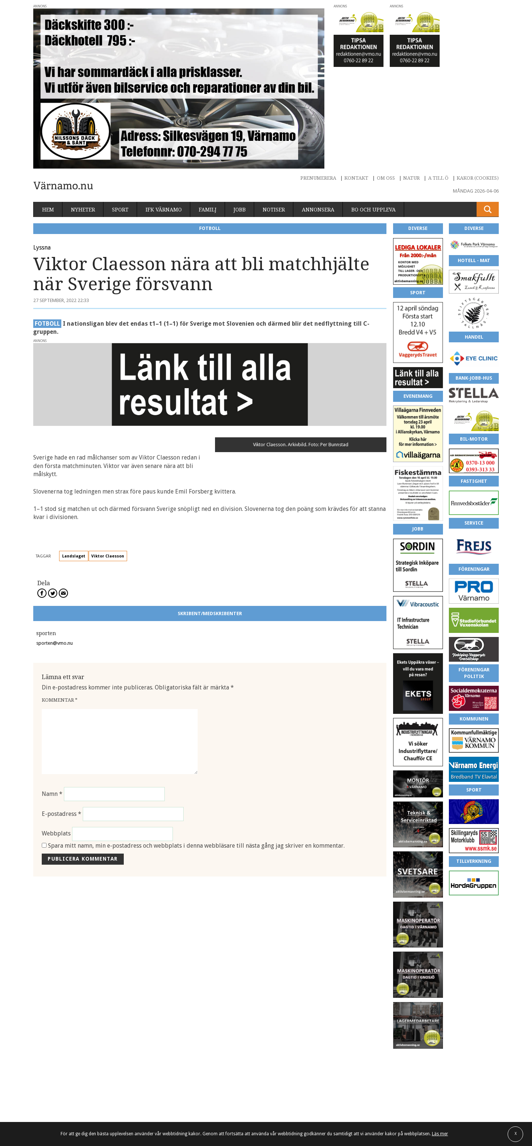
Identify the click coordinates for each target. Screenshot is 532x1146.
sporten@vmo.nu (54, 643)
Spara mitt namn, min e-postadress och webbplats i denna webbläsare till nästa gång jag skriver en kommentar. (196, 845)
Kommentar (60, 700)
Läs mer (440, 1133)
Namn (52, 793)
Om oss (386, 178)
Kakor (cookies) (478, 178)
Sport (120, 210)
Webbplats (56, 833)
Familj (207, 210)
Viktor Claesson (107, 556)
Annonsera (318, 210)
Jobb (239, 210)
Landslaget (73, 556)
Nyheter (83, 210)
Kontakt (356, 178)
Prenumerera (318, 178)
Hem (48, 210)
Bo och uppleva (373, 210)
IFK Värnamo (164, 210)
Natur (411, 178)
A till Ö (438, 178)
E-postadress (61, 813)
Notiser (274, 210)
